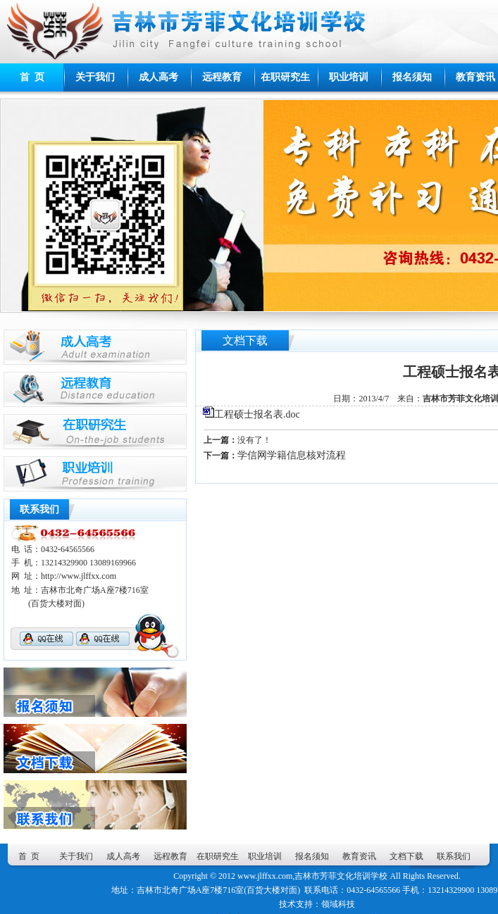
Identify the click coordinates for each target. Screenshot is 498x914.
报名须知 (412, 77)
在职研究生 (285, 77)
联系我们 (454, 856)
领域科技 (338, 904)
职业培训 (348, 77)
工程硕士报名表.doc (257, 414)
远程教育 (222, 77)
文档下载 (406, 856)
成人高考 (158, 77)
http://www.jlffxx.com (78, 576)
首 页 (32, 77)
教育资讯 (359, 856)
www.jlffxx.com (264, 876)
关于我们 (95, 77)
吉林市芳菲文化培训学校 (340, 876)
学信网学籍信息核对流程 (291, 455)
